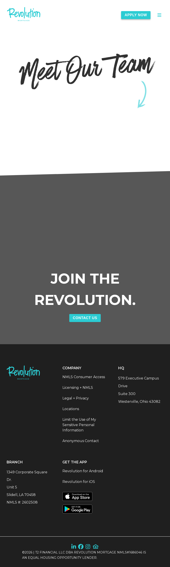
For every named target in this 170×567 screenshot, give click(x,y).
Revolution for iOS (78, 482)
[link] (23, 15)
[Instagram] (88, 546)
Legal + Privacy (75, 398)
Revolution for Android (82, 471)
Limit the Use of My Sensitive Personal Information (79, 424)
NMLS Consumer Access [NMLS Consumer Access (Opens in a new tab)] (83, 377)
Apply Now (136, 15)
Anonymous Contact (80, 441)
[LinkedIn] (73, 546)
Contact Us (85, 318)
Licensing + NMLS (77, 387)
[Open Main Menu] (159, 15)
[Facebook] (80, 546)
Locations (70, 409)
